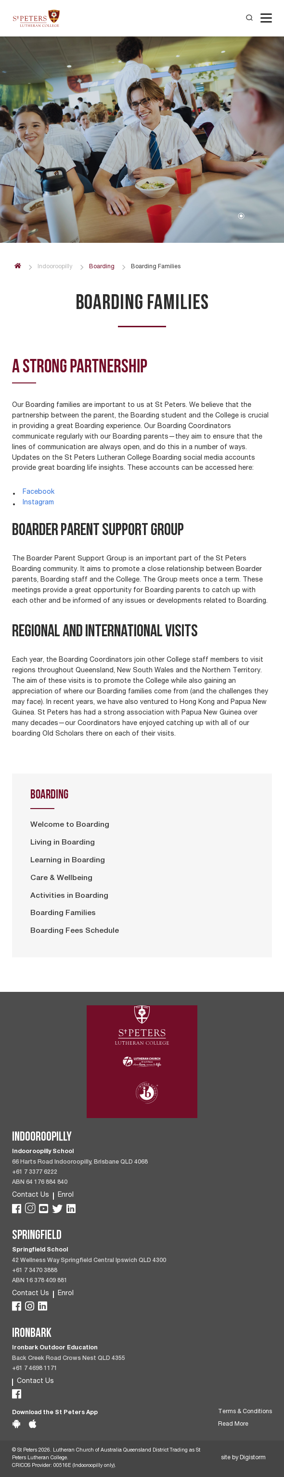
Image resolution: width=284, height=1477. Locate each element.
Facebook (38, 492)
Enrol (66, 1195)
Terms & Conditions (245, 1412)
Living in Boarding (62, 843)
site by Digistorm (243, 1458)
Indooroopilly (55, 267)
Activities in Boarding (69, 896)
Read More (233, 1424)
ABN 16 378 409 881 (39, 1281)
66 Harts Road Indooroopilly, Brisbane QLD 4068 (80, 1162)
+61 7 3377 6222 (34, 1172)
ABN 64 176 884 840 (39, 1182)
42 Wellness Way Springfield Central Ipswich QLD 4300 (89, 1261)
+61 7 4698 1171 (34, 1369)
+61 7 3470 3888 (34, 1271)
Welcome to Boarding (69, 825)
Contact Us (30, 1195)
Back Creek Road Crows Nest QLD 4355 (68, 1359)
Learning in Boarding (67, 861)
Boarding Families (63, 913)
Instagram (38, 503)
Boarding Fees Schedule (74, 931)
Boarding (102, 267)
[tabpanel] (142, 135)
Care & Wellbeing (61, 878)
